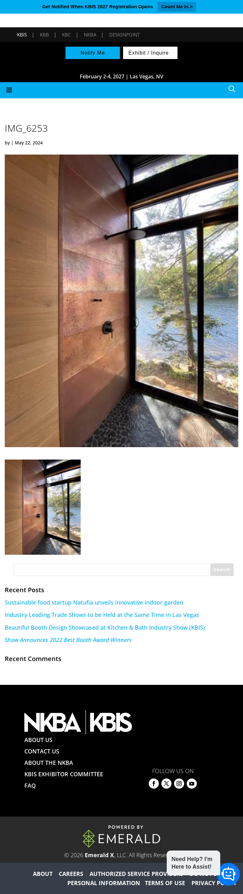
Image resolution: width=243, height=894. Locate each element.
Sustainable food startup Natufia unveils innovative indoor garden (94, 602)
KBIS (22, 34)
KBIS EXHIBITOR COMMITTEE (63, 774)
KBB (44, 34)
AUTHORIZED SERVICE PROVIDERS (136, 873)
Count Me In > (177, 6)
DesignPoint (124, 34)
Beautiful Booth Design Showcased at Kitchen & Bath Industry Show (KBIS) (105, 627)
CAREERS (71, 873)
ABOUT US (38, 740)
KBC (66, 34)
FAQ (30, 785)
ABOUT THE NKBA (48, 762)
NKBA (90, 34)
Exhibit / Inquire (148, 53)
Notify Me (93, 53)
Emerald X (99, 855)
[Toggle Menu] (121, 90)
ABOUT (43, 873)
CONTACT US (41, 751)
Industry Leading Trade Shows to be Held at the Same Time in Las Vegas (102, 615)
